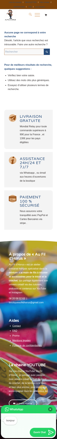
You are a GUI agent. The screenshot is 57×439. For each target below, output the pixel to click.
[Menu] (36, 15)
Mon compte (45, 2)
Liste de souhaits (15, 2)
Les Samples (40, 7)
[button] (50, 409)
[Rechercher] (29, 15)
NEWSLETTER (30, 2)
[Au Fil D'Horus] (23, 15)
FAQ (30, 7)
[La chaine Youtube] (23, 403)
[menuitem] (15, 2)
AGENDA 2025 (19, 7)
